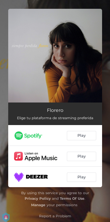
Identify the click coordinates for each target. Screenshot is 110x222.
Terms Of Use (72, 198)
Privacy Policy (38, 198)
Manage (38, 205)
